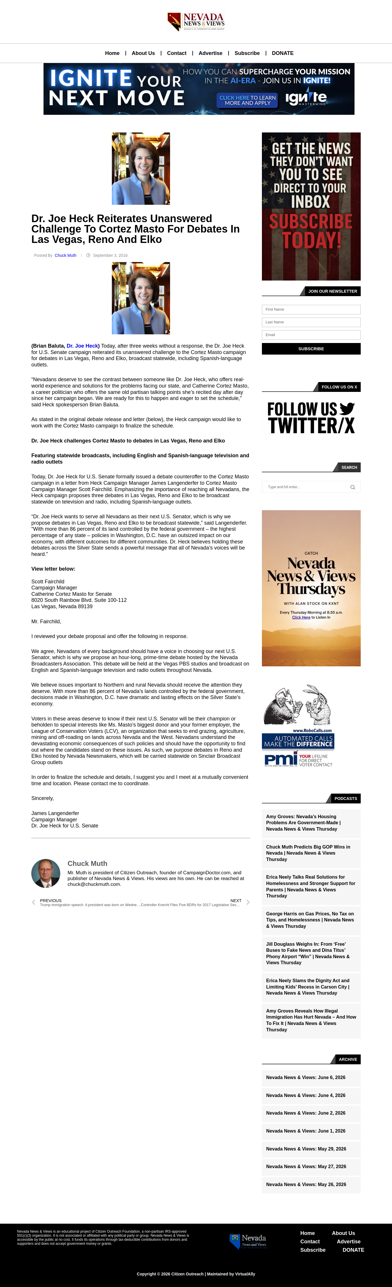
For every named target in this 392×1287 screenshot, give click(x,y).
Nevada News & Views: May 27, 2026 (306, 1166)
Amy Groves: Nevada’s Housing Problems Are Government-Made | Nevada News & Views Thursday (303, 822)
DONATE (283, 53)
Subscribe (247, 53)
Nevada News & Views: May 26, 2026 (306, 1184)
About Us (143, 53)
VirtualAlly (245, 1274)
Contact (177, 53)
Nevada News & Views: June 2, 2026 (306, 1113)
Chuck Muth (66, 255)
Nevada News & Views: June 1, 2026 (306, 1131)
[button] (194, 111)
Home (112, 53)
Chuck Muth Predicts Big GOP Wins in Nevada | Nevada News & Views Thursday (308, 853)
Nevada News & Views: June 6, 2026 (306, 1077)
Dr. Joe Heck (82, 346)
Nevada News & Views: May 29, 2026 (306, 1148)
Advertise (211, 53)
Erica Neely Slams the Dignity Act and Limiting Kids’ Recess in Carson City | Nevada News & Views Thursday (308, 986)
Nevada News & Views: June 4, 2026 (306, 1095)
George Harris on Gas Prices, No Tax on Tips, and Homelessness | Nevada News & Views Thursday (310, 920)
